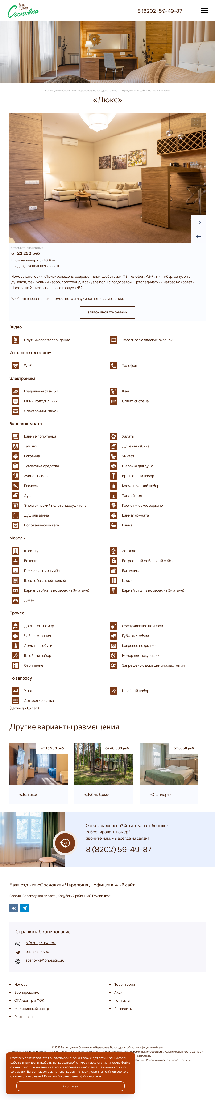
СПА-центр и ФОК (29, 1000)
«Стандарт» (160, 794)
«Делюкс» (28, 794)
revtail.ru (186, 1060)
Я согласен (70, 1086)
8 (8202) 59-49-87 (41, 942)
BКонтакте (13, 908)
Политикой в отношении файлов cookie (72, 1076)
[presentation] (198, 236)
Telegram (24, 908)
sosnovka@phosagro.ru (45, 960)
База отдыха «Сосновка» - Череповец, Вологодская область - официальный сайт (31, 10)
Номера (20, 984)
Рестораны (23, 1016)
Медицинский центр (31, 1008)
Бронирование (26, 992)
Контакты (122, 1000)
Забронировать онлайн (107, 312)
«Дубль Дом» (96, 794)
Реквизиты (123, 1008)
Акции (119, 992)
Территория (124, 984)
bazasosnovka (37, 951)
